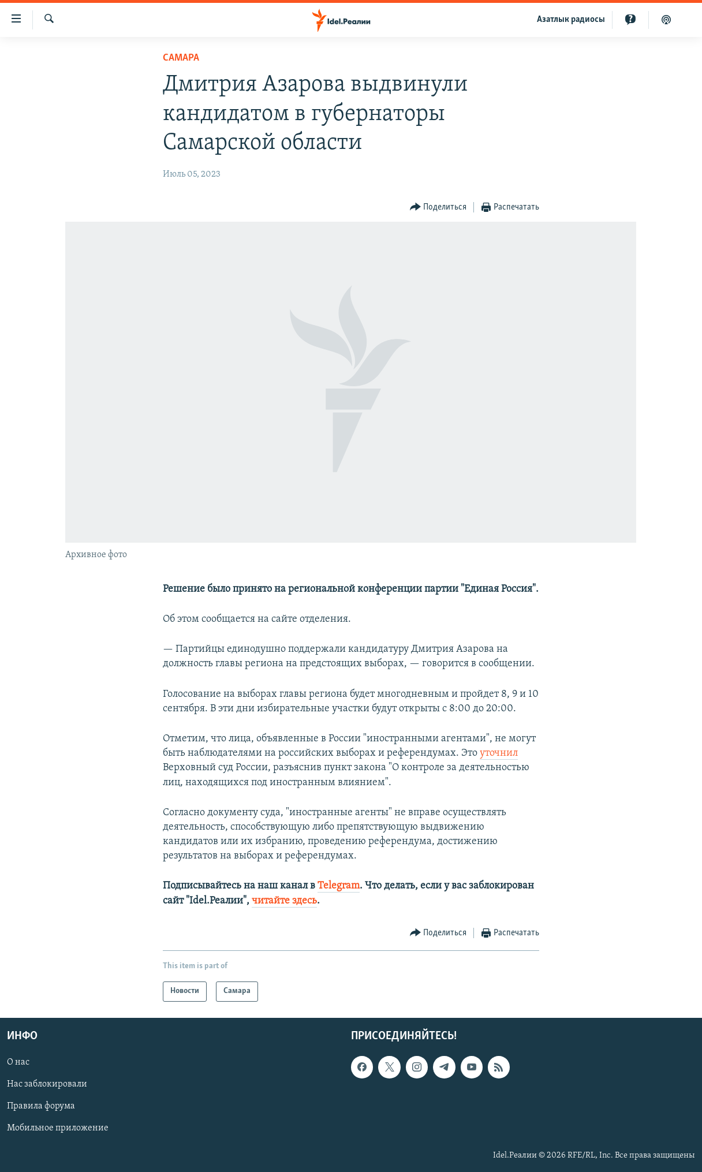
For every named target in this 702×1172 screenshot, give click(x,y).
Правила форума (41, 1106)
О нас (18, 1062)
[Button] (438, 207)
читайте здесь (284, 900)
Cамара (181, 58)
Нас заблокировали (47, 1084)
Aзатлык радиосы (571, 19)
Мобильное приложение (58, 1128)
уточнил (499, 753)
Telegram (339, 885)
